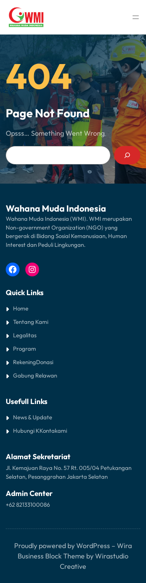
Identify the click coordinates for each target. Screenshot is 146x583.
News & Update (32, 417)
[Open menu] (135, 17)
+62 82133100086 (28, 504)
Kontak (48, 430)
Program (24, 348)
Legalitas (24, 335)
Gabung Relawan (35, 375)
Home (20, 308)
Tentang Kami (30, 321)
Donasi (44, 362)
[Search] (127, 155)
